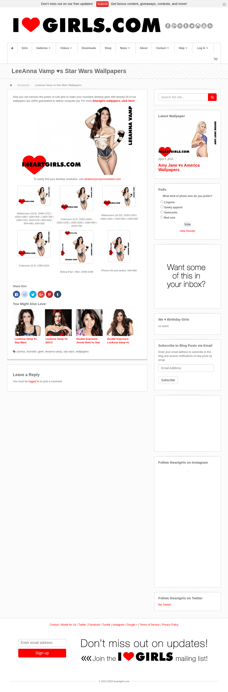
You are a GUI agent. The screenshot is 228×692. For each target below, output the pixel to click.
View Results (187, 231)
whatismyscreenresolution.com (102, 179)
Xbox (198, 26)
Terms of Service (149, 624)
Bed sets (169, 217)
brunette (32, 351)
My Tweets (164, 604)
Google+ (174, 26)
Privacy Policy (170, 624)
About (144, 48)
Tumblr (186, 26)
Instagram (180, 26)
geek (41, 351)
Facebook (168, 26)
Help (183, 48)
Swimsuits (170, 212)
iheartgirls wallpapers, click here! (114, 100)
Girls (25, 48)
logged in (33, 381)
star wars (68, 351)
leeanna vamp (53, 351)
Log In (202, 48)
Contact (162, 48)
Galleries (43, 48)
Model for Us (68, 624)
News (125, 48)
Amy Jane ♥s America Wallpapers (179, 167)
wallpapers (82, 351)
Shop (108, 48)
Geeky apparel (173, 207)
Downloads (89, 48)
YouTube (204, 26)
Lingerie (169, 202)
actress (20, 351)
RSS (210, 26)
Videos (66, 48)
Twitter (192, 26)
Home (12, 48)
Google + (132, 624)
